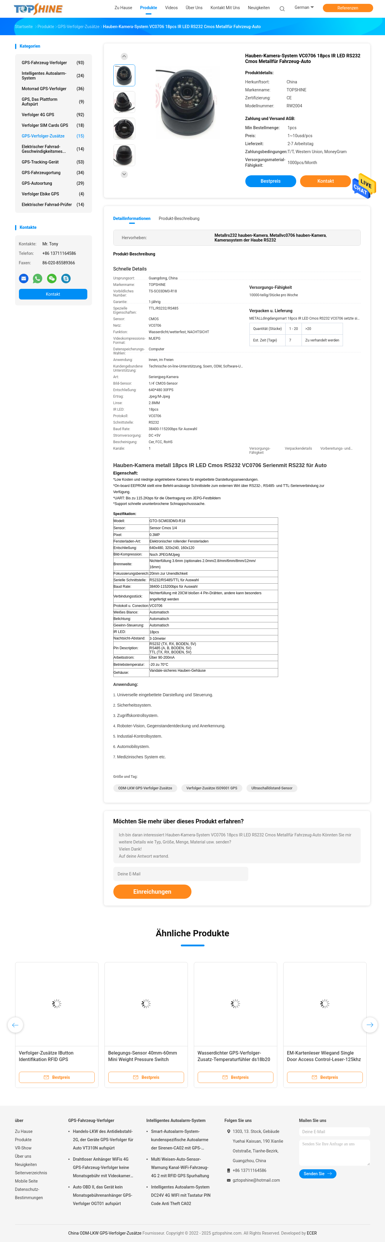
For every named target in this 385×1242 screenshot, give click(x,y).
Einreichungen (152, 891)
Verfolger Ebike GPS (53, 194)
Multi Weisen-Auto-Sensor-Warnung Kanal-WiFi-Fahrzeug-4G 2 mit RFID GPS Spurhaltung (180, 1167)
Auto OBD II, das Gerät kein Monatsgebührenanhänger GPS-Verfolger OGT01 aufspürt (102, 1195)
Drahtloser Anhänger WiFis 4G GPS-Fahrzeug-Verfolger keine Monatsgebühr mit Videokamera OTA (103, 1168)
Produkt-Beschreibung (179, 218)
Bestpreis (271, 181)
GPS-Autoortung (53, 183)
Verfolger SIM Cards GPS (53, 125)
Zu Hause (24, 1131)
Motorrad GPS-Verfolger (53, 89)
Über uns (23, 1156)
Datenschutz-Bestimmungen (29, 1193)
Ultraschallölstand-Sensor (272, 788)
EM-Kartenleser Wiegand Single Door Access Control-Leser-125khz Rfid (324, 1059)
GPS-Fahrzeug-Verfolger (53, 63)
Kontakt (53, 294)
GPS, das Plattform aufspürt (53, 101)
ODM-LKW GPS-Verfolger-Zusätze (145, 788)
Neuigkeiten (26, 1164)
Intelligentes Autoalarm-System (53, 75)
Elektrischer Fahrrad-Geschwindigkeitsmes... (53, 149)
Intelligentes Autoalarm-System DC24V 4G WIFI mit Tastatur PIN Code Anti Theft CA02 (181, 1195)
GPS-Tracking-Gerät (53, 162)
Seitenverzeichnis (31, 1172)
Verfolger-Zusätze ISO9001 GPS (211, 788)
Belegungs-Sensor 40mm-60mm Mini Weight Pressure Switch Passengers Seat (142, 1059)
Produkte (23, 1139)
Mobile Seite (26, 1181)
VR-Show (23, 1148)
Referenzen (348, 8)
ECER (312, 1233)
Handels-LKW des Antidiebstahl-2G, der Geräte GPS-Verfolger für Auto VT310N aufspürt (103, 1139)
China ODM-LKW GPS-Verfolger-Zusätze (104, 1233)
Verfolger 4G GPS (53, 115)
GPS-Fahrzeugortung (53, 173)
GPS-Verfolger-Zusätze (53, 136)
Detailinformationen (132, 218)
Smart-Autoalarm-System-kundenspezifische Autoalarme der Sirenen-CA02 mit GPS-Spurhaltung (179, 1140)
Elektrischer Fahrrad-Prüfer (53, 205)
